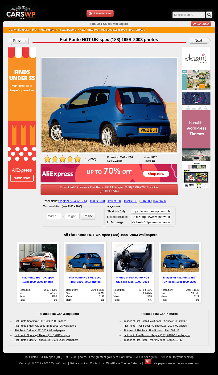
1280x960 (114, 201)
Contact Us (97, 363)
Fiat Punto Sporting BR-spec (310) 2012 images (42, 335)
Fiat (34, 29)
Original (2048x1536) (72, 201)
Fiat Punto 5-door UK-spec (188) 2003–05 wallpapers (45, 325)
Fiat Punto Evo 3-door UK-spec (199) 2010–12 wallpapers (157, 335)
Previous (20, 41)
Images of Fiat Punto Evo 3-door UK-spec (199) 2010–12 (156, 321)
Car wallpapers (19, 29)
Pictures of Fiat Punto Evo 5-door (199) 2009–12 (152, 330)
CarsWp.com (59, 363)
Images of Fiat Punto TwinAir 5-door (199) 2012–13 (153, 339)
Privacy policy (79, 363)
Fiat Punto (47, 29)
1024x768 (130, 201)
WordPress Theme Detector (123, 363)
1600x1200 (97, 201)
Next (198, 40)
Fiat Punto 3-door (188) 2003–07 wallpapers (40, 330)
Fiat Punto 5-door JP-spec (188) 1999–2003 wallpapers (46, 339)
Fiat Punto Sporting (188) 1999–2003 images (40, 321)
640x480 (160, 201)
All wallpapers (66, 29)
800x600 (146, 201)
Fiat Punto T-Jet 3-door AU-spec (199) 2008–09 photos (155, 325)
